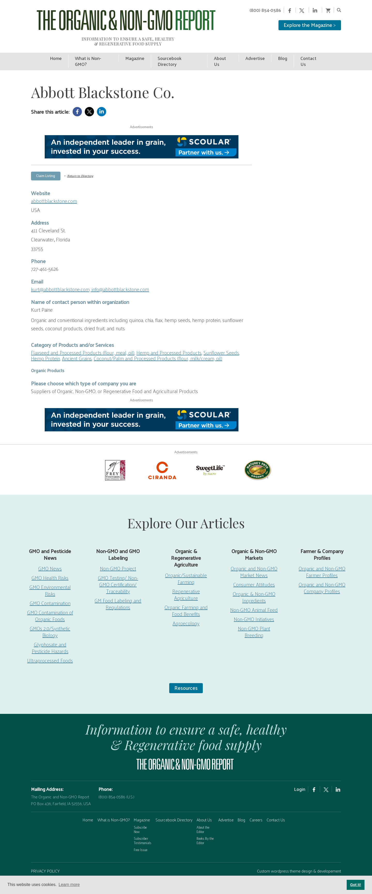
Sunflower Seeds (221, 340)
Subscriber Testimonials (142, 828)
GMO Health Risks (50, 565)
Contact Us (276, 807)
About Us (204, 807)
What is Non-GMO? (113, 807)
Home (88, 807)
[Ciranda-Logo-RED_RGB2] (162, 457)
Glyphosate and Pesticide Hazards (50, 635)
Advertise (226, 807)
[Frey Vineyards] (114, 457)
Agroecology (186, 610)
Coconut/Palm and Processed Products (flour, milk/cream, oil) (158, 345)
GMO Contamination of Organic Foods (50, 603)
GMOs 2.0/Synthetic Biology (50, 619)
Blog (241, 807)
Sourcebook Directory (174, 807)
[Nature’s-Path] (257, 457)
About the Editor (203, 817)
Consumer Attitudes (254, 571)
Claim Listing (45, 163)
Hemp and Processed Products (169, 340)
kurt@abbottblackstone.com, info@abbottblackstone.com (90, 276)
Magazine (142, 807)
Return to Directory (80, 163)
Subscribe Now (140, 817)
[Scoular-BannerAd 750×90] (141, 134)
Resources (186, 675)
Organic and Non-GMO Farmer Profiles (322, 559)
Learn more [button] (69, 884)
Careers (256, 807)
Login (299, 776)
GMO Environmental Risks (50, 578)
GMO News (50, 555)
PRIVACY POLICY (45, 858)
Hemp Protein (45, 345)
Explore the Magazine (310, 24)
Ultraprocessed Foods (50, 647)
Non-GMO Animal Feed (254, 597)
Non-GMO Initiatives (254, 606)
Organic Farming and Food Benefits (186, 598)
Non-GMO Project (118, 555)
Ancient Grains (77, 345)
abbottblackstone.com (54, 188)
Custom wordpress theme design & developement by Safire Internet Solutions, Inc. (299, 861)
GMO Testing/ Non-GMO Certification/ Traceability (118, 571)
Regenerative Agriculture (186, 582)
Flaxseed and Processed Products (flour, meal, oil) (82, 340)
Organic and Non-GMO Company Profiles (322, 575)
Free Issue (141, 837)
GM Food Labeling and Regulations (118, 591)
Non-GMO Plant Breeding (254, 619)
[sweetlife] (209, 457)
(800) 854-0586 (265, 10)
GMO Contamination (50, 590)
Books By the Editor (205, 828)
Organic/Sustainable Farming (186, 566)
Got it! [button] (355, 885)
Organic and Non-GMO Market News (254, 559)
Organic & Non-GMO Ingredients (254, 584)
